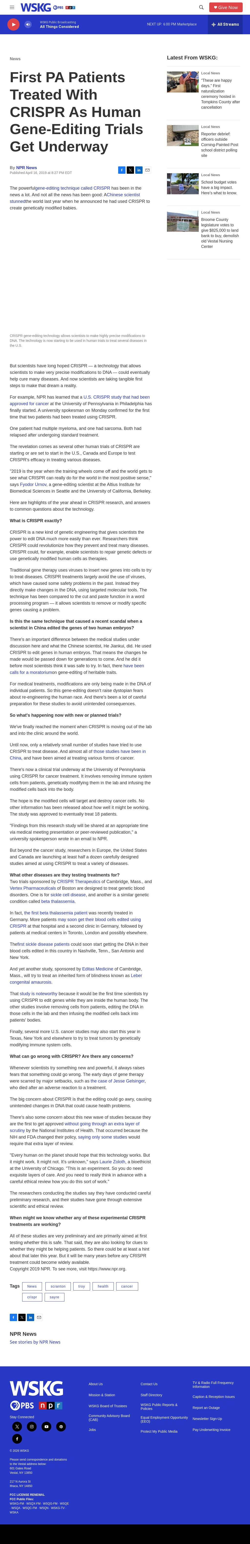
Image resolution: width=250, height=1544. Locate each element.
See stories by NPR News (35, 1342)
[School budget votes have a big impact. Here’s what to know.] (183, 183)
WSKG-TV (58, 1508)
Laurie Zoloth (112, 1161)
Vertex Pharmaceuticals (33, 888)
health (103, 1286)
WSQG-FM (50, 1503)
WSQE (64, 1503)
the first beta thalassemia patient (55, 912)
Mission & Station (102, 1395)
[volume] (28, 24)
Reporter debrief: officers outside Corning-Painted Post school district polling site (219, 145)
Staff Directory (151, 1395)
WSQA (15, 1508)
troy (81, 1286)
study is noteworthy (38, 993)
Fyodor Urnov (33, 484)
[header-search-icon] (201, 7)
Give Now (228, 7)
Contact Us (149, 1384)
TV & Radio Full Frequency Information (213, 1385)
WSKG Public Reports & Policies (159, 1407)
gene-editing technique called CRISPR (72, 188)
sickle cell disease (68, 894)
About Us (96, 1384)
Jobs (92, 1430)
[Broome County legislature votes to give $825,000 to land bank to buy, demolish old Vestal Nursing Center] (183, 221)
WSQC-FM (30, 1508)
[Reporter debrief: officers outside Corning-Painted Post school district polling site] (183, 135)
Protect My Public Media (159, 1431)
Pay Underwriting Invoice (211, 1430)
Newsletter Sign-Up (207, 1419)
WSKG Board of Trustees (108, 1406)
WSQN (43, 1508)
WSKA (14, 1512)
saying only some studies (102, 1137)
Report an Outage (206, 1408)
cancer (127, 1286)
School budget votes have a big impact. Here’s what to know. (219, 187)
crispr (32, 1297)
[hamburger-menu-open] (12, 7)
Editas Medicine (97, 969)
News (15, 59)
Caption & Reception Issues (214, 1397)
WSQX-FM (33, 1503)
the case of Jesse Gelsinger (118, 1081)
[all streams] (225, 24)
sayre (54, 1297)
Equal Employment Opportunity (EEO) (164, 1419)
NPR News (26, 167)
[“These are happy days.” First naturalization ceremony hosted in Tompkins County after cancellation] (183, 81)
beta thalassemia (57, 901)
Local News (210, 73)
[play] (13, 24)
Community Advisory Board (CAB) (109, 1418)
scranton (58, 1286)
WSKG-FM (17, 1503)
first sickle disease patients (43, 944)
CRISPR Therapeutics (78, 881)
